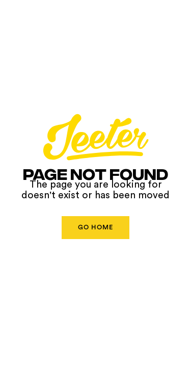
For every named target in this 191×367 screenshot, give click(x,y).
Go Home (95, 227)
